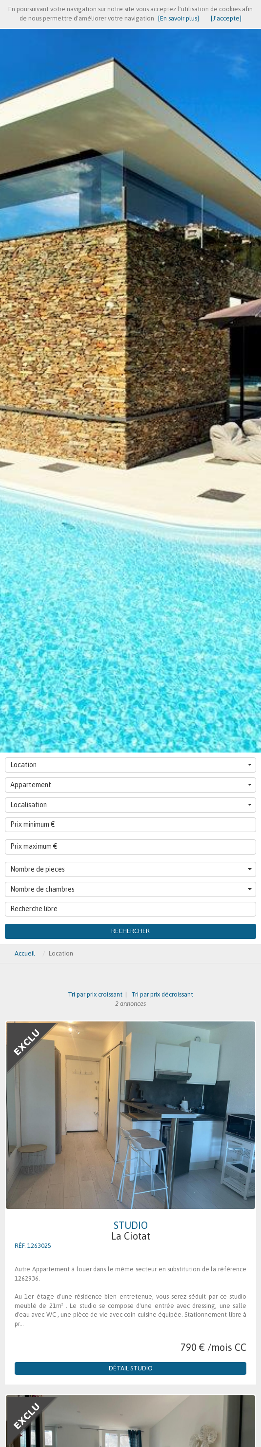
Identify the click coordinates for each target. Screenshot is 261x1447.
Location (131, 765)
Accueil (25, 953)
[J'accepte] (226, 18)
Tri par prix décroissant (161, 994)
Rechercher (130, 931)
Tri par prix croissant (96, 994)
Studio (130, 1231)
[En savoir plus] (178, 18)
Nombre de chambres (131, 889)
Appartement (131, 785)
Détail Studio (131, 1368)
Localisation (131, 805)
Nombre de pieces (131, 869)
